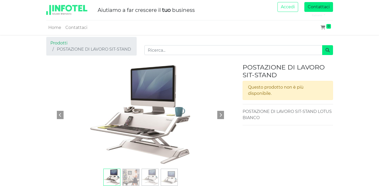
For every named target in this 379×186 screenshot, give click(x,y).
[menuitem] (54, 27)
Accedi (288, 6)
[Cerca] (327, 50)
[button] (60, 115)
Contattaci (319, 6)
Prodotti (58, 43)
